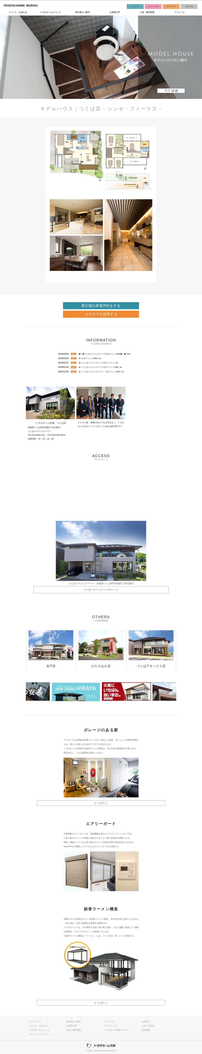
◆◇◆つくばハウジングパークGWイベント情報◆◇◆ (102, 354)
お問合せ (135, 6)
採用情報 (189, 6)
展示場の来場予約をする (101, 306)
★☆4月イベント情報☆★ (90, 358)
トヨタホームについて (50, 12)
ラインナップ (110, 1026)
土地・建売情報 (147, 12)
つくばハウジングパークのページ (101, 589)
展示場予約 (171, 6)
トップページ (35, 1021)
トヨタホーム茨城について (116, 1030)
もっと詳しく (101, 803)
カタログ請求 (153, 6)
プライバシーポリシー (39, 1034)
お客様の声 (115, 12)
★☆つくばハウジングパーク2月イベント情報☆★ (100, 367)
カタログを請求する (101, 314)
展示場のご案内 (82, 12)
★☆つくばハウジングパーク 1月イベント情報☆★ (101, 372)
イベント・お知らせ (18, 12)
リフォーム (179, 12)
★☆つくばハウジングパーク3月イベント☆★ (98, 363)
